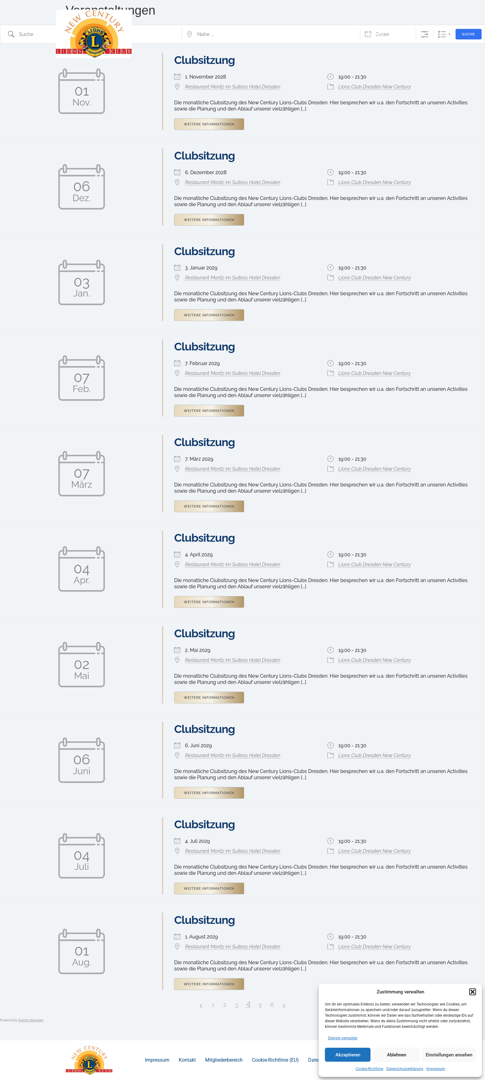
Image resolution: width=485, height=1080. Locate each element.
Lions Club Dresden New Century (374, 87)
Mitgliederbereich (224, 1060)
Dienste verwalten (342, 1038)
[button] (472, 992)
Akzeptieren (347, 1055)
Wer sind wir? (289, 34)
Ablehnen (396, 1055)
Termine (404, 34)
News (376, 34)
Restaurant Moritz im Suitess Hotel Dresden (232, 87)
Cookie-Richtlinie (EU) (275, 1060)
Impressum (435, 1069)
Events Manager (31, 1020)
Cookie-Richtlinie (369, 1069)
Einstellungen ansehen (449, 1055)
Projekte (337, 34)
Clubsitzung (204, 155)
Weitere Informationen (209, 124)
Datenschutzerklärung (404, 1069)
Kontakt (445, 34)
